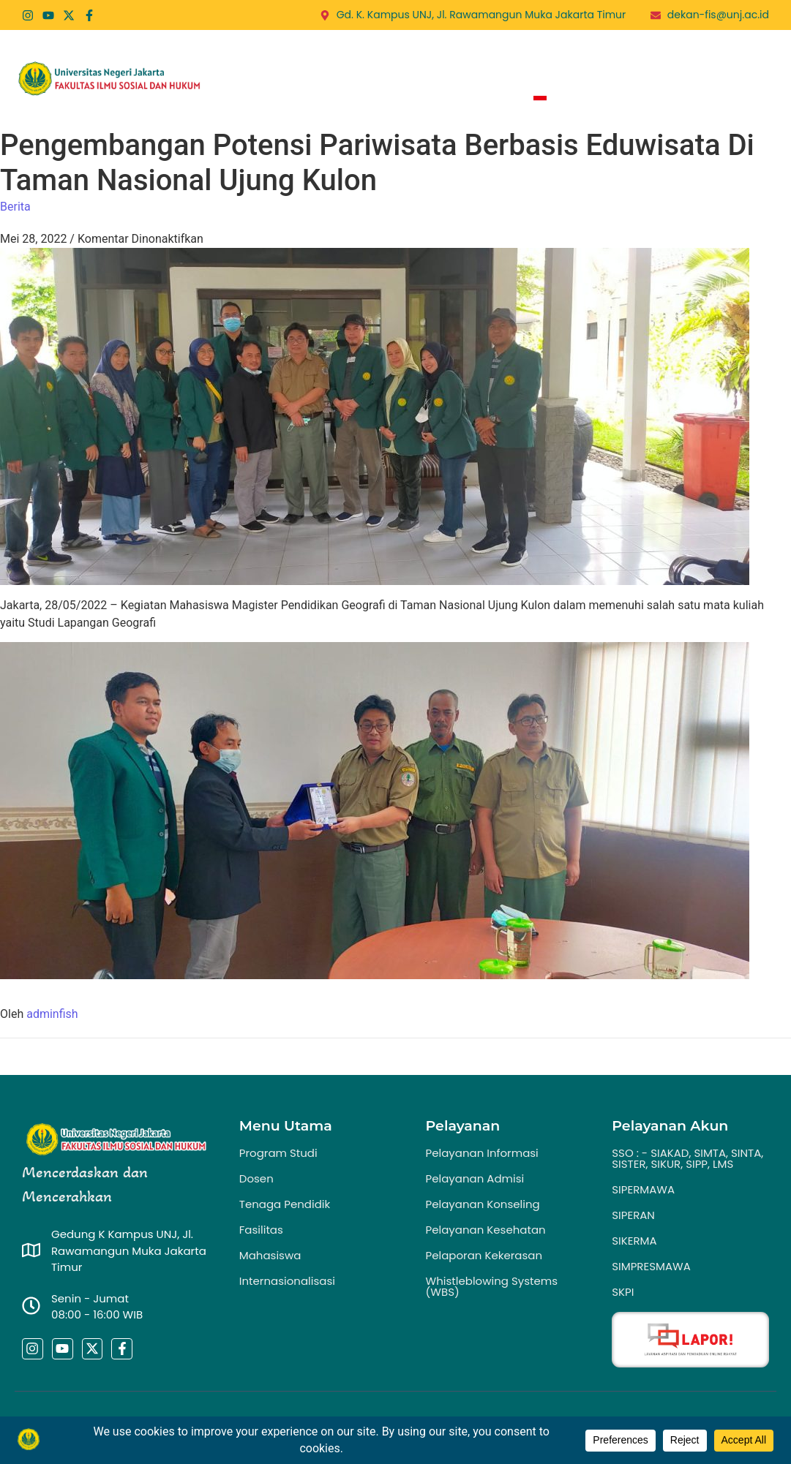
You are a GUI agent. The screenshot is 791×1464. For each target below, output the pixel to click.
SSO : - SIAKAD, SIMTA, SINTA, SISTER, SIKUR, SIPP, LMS (687, 1158)
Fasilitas (261, 1229)
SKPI (623, 1291)
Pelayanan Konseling (483, 1204)
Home (284, 58)
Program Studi (436, 58)
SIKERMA (634, 1240)
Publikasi (671, 58)
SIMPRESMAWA (651, 1266)
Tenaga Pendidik (284, 1204)
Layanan (530, 58)
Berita (595, 58)
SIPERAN (633, 1215)
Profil (349, 58)
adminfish (52, 1014)
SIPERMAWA (643, 1189)
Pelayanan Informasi (482, 1153)
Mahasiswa (270, 1255)
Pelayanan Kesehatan (486, 1229)
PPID (732, 58)
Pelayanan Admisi (475, 1178)
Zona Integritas (457, 100)
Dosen (256, 1178)
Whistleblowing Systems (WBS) (492, 1286)
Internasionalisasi (287, 1280)
